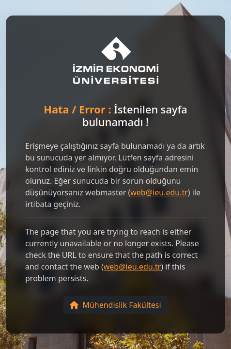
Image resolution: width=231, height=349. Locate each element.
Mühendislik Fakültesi (115, 305)
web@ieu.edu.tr (159, 192)
